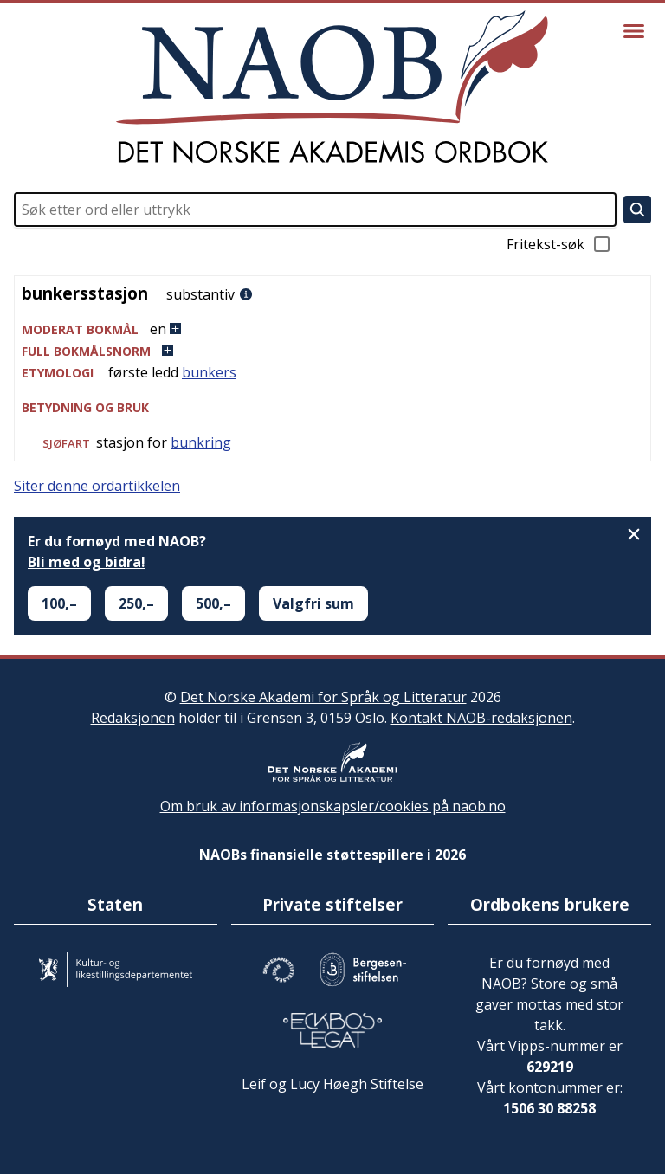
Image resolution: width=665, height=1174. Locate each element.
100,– (59, 603)
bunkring (201, 442)
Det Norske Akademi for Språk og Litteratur (323, 696)
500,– (213, 603)
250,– (136, 603)
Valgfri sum (313, 603)
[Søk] (637, 209)
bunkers (209, 372)
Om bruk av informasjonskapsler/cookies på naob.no (333, 806)
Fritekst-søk (559, 244)
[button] (332, 329)
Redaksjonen (133, 717)
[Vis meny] (634, 31)
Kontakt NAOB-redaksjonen (481, 717)
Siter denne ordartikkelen (97, 485)
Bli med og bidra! (86, 561)
